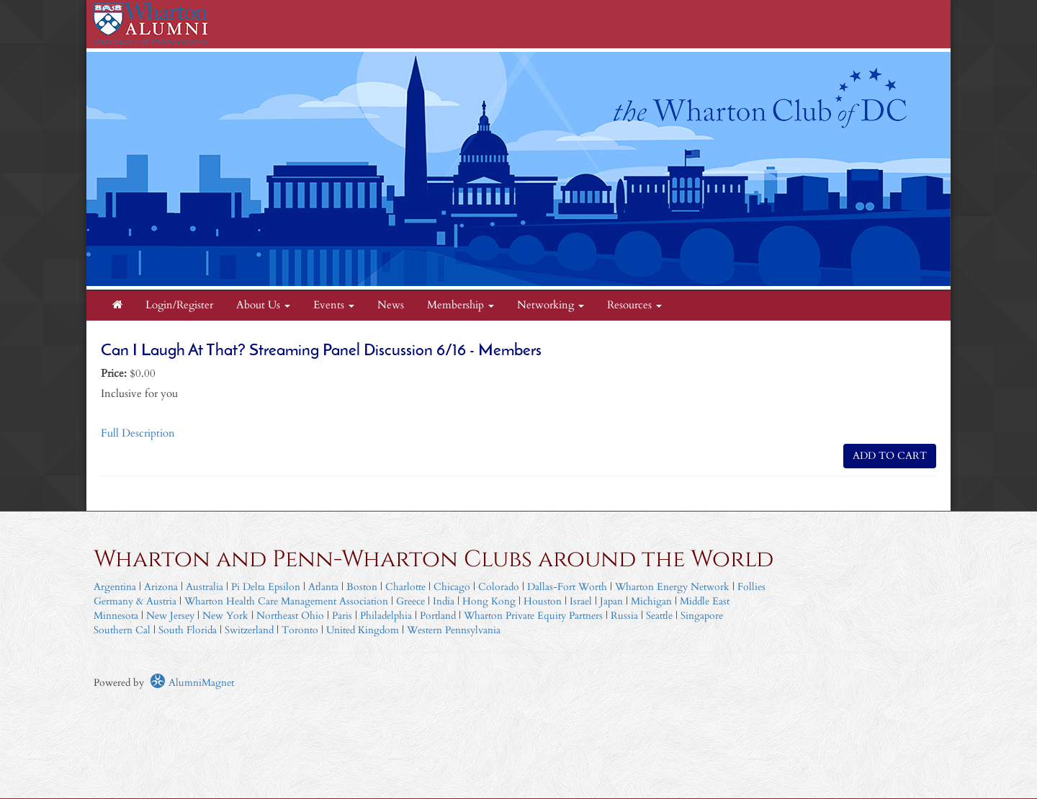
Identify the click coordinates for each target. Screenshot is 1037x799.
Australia (204, 587)
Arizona (161, 587)
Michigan (651, 601)
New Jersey (171, 615)
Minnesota (116, 615)
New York (225, 615)
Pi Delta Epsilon (265, 587)
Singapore (702, 615)
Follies (751, 587)
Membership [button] (460, 305)
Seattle (659, 615)
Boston (361, 587)
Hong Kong (489, 601)
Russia (624, 615)
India (443, 601)
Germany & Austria (135, 601)
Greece (410, 601)
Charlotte (405, 587)
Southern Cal (122, 630)
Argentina (115, 587)
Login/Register (179, 305)
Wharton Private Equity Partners (533, 615)
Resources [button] (634, 305)
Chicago (452, 587)
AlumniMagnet (192, 682)
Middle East (705, 601)
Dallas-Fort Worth (567, 587)
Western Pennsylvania (453, 630)
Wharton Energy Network (672, 587)
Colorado (498, 587)
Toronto (300, 630)
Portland (438, 615)
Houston (543, 601)
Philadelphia (386, 615)
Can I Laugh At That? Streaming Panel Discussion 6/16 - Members (321, 351)
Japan (611, 601)
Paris (342, 615)
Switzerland (249, 630)
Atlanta (323, 587)
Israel (581, 601)
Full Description (138, 433)
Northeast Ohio (290, 615)
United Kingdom (362, 630)
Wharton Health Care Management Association (286, 601)
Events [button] (333, 305)
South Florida (187, 630)
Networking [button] (550, 305)
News (390, 305)
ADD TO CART (890, 456)
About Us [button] (263, 305)
